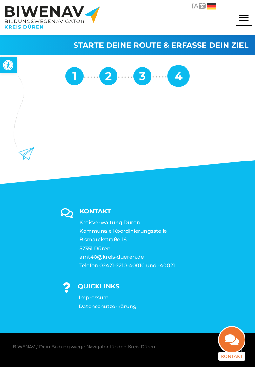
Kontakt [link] (232, 349)
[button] (244, 18)
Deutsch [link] (211, 6)
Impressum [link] (94, 297)
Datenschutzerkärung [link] (108, 306)
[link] (8, 65)
